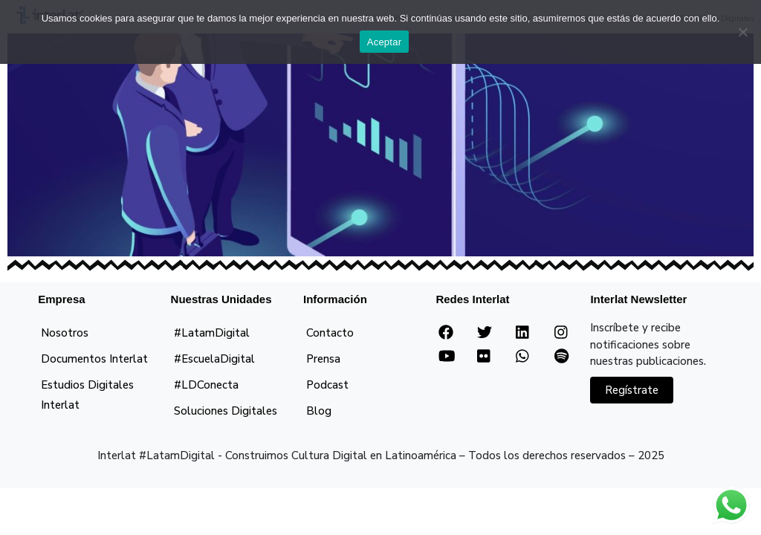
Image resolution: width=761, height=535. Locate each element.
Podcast (327, 384)
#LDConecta (206, 384)
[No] (742, 32)
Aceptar (384, 42)
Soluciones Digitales (225, 410)
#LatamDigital (212, 332)
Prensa (323, 358)
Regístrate (631, 390)
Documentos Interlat (94, 358)
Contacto (330, 332)
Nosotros (64, 332)
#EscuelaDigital (214, 358)
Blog (318, 410)
